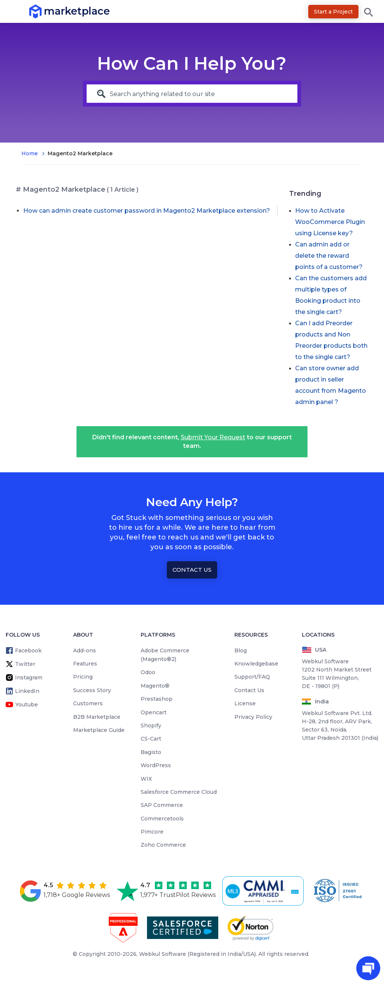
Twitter (25, 664)
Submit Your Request (213, 437)
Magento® (155, 685)
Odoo (148, 672)
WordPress (156, 765)
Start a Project (333, 11)
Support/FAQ (252, 676)
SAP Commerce (162, 805)
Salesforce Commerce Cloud (179, 792)
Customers (88, 703)
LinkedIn (27, 691)
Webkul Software (162, 954)
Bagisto (151, 752)
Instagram (28, 677)
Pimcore (152, 831)
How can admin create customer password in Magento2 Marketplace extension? (146, 210)
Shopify (151, 725)
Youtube (26, 704)
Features (85, 663)
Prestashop (156, 699)
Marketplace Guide (98, 730)
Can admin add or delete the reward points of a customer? (329, 255)
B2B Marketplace (96, 717)
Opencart (153, 712)
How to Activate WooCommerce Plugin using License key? (330, 222)
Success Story (92, 690)
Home (29, 153)
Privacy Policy (253, 717)
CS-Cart (151, 738)
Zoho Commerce (163, 844)
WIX (146, 778)
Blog (240, 650)
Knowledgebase (256, 663)
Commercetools (162, 818)
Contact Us (192, 569)
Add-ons (84, 650)
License (245, 703)
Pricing (83, 676)
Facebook (28, 650)
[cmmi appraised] (264, 891)
